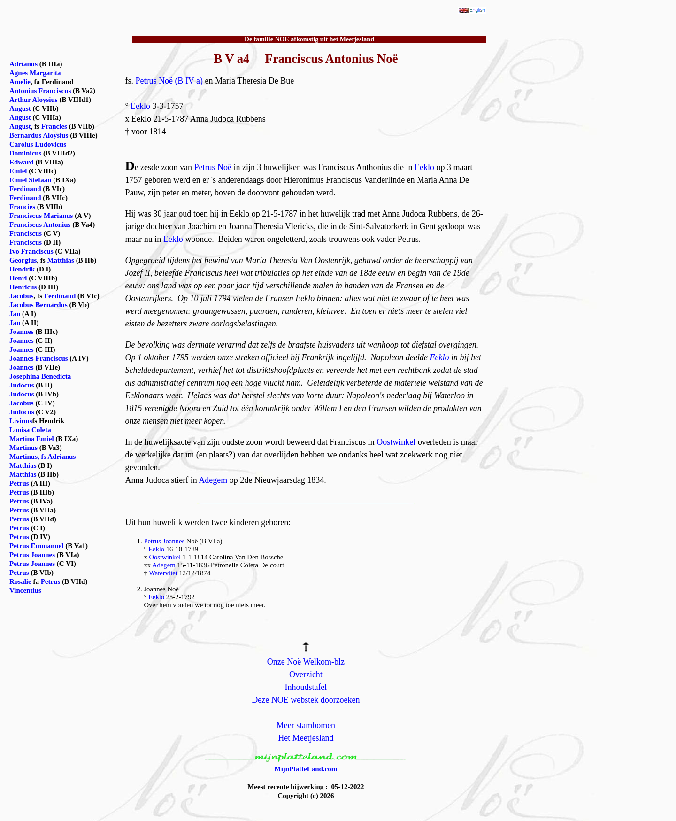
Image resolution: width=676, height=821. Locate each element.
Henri (18, 278)
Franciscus (25, 233)
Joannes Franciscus (38, 358)
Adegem (213, 480)
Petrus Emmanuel (36, 546)
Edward (21, 162)
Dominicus (25, 153)
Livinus (20, 421)
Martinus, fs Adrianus (42, 456)
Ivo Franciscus (31, 251)
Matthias (60, 260)
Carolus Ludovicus (37, 144)
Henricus (23, 287)
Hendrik (22, 269)
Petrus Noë (213, 167)
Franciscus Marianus (41, 215)
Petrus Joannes (164, 541)
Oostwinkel (395, 442)
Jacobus (21, 296)
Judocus (21, 385)
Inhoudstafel (305, 687)
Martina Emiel (31, 438)
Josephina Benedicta (40, 376)
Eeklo (140, 106)
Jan (14, 314)
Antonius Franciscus (40, 90)
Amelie (20, 81)
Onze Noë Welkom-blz (306, 661)
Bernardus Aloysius (38, 135)
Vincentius (25, 590)
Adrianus (23, 64)
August (20, 108)
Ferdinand (25, 189)
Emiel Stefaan (30, 180)
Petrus (19, 483)
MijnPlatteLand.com (306, 769)
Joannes (21, 331)
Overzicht (306, 674)
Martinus (23, 447)
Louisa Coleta (30, 430)
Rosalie (20, 581)
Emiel (18, 171)
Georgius (23, 260)
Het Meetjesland (305, 738)
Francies (54, 126)
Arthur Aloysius (33, 99)
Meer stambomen (306, 725)
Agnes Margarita (35, 73)
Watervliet (163, 573)
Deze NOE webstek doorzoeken (306, 700)
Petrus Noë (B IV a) (169, 80)
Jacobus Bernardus (38, 305)
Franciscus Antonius (39, 224)
